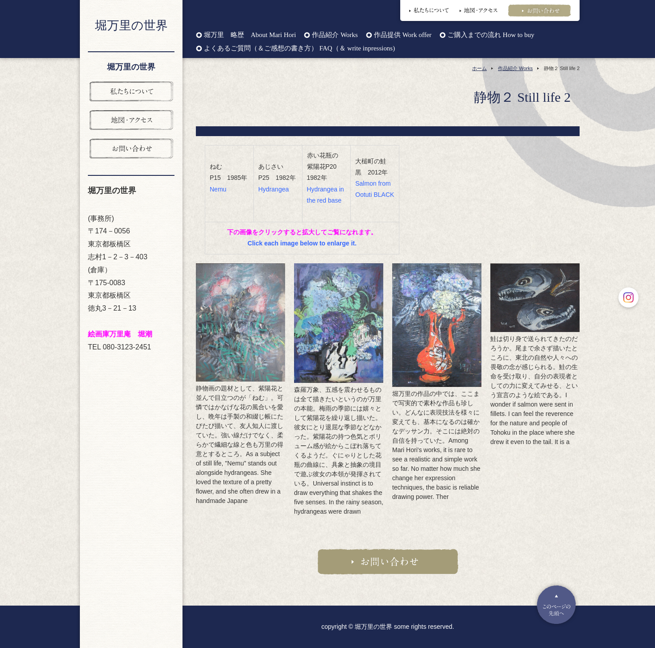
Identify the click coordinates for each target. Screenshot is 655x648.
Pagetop (556, 604)
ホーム (479, 68)
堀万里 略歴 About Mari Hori (250, 35)
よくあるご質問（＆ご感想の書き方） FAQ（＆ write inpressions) (299, 48)
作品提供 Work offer (402, 35)
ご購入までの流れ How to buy (491, 35)
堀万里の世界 (131, 25)
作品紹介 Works (334, 35)
